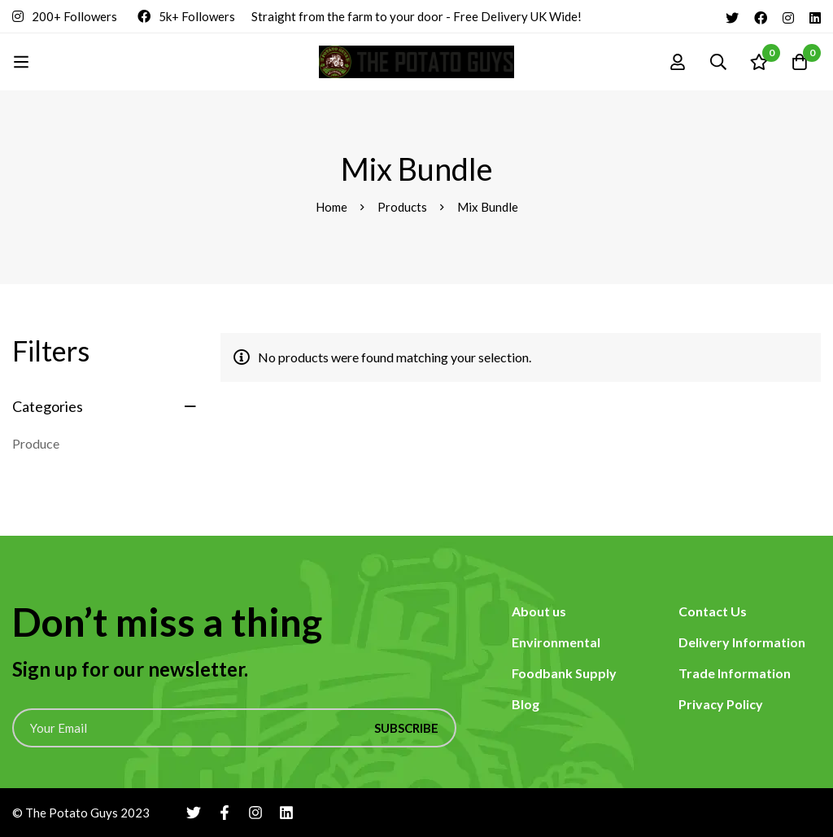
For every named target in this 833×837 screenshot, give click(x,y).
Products (402, 206)
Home (331, 206)
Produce (35, 443)
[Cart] (799, 62)
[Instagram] (788, 16)
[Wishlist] (759, 62)
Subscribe (406, 728)
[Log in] (677, 62)
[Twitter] (732, 16)
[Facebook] (761, 16)
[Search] (718, 62)
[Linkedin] (815, 16)
